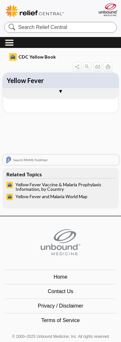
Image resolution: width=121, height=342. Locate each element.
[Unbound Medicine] (107, 9)
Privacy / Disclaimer (60, 306)
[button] (77, 66)
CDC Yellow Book (32, 57)
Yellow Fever (25, 80)
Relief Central (43, 11)
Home (60, 277)
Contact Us (60, 291)
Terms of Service (60, 320)
